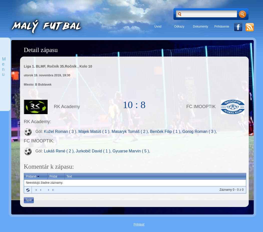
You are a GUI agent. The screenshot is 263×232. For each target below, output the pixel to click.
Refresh (28, 190)
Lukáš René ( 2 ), (60, 151)
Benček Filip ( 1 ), (166, 132)
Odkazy (179, 26)
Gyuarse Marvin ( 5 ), (131, 151)
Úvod (157, 26)
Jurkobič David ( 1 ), (94, 151)
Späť (29, 200)
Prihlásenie (221, 26)
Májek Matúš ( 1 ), (94, 132)
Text (69, 176)
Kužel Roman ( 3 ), (61, 132)
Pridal (53, 176)
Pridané (33, 176)
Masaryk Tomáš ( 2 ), (131, 132)
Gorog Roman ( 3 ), (199, 132)
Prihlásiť (139, 224)
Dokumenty (200, 26)
